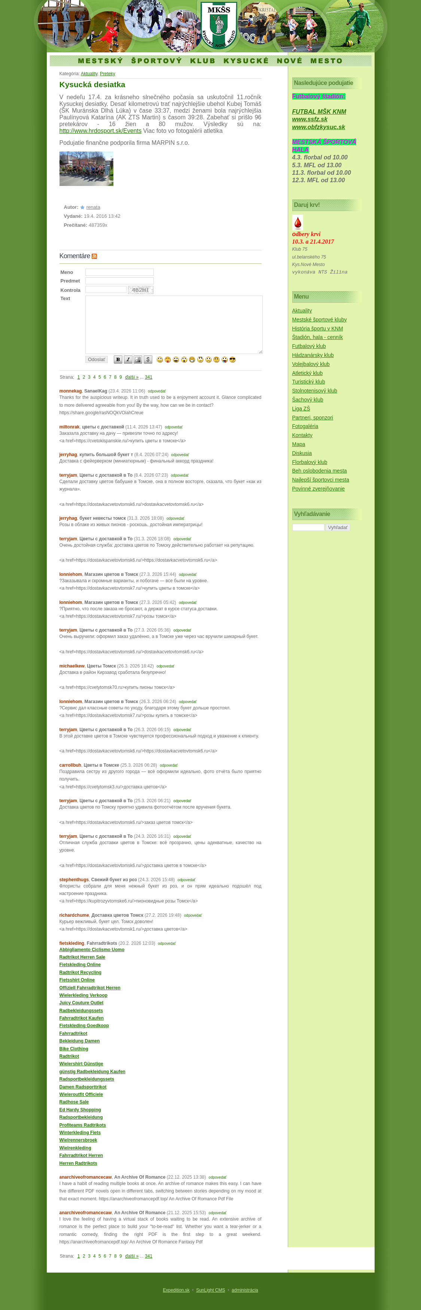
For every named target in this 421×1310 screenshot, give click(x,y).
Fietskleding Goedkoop (84, 1025)
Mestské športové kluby (319, 320)
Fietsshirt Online (77, 980)
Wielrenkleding (75, 1148)
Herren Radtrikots (78, 1163)
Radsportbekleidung (81, 1117)
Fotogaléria (305, 426)
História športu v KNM (317, 329)
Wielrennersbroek (78, 1140)
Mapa (298, 444)
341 (148, 377)
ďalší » (131, 377)
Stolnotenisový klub (315, 391)
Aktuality (89, 73)
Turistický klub (308, 382)
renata (93, 207)
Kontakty (302, 435)
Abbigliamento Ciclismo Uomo (92, 949)
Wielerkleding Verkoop (84, 995)
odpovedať (157, 391)
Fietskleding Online (80, 964)
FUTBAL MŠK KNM (319, 112)
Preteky (107, 73)
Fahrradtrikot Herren (81, 1155)
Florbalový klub (309, 462)
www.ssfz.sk (310, 119)
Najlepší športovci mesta (321, 480)
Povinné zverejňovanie (318, 489)
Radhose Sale (74, 1102)
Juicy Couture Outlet (82, 1002)
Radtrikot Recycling (81, 972)
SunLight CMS (210, 1290)
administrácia (245, 1290)
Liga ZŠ (301, 409)
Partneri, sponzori (312, 418)
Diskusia (302, 453)
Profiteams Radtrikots (83, 1125)
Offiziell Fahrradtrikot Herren (90, 987)
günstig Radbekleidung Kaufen (93, 1071)
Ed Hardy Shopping (80, 1109)
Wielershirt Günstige (81, 1063)
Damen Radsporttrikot (83, 1087)
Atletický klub (307, 373)
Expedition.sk (176, 1290)
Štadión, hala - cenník (317, 337)
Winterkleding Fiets (80, 1132)
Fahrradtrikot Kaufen (82, 1018)
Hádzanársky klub (313, 355)
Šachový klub (307, 400)
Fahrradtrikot (74, 1033)
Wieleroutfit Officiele (81, 1094)
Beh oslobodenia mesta (319, 471)
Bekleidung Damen (80, 1041)
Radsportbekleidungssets (87, 1079)
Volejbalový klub (311, 364)
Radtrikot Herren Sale (83, 957)
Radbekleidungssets (81, 1010)
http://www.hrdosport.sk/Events (101, 131)
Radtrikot (69, 1056)
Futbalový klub (309, 346)
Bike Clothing (74, 1048)
